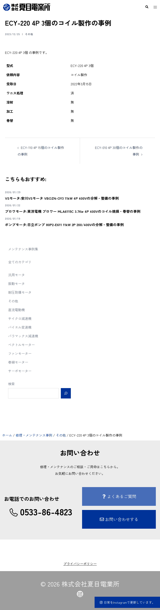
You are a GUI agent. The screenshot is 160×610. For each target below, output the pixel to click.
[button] (146, 7)
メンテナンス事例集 (23, 248)
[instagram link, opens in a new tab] (80, 593)
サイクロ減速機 (19, 318)
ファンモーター (19, 353)
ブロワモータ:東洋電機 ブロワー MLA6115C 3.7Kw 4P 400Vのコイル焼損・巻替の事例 (76, 211)
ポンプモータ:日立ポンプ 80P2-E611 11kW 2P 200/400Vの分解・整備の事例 (67, 224)
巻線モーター (18, 362)
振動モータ (16, 283)
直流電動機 (16, 309)
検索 (11, 383)
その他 (29, 34)
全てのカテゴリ (19, 261)
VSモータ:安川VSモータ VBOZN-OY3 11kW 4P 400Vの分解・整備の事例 (65, 198)
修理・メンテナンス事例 (34, 435)
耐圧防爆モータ (19, 292)
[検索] (66, 393)
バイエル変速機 (19, 327)
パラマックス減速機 (23, 335)
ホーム (7, 435)
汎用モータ (16, 274)
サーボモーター (19, 370)
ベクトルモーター (21, 344)
